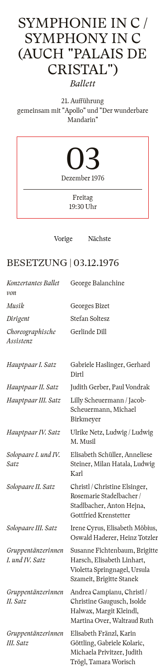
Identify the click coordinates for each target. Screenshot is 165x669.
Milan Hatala (112, 464)
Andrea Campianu (95, 592)
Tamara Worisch (112, 661)
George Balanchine (97, 283)
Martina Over (89, 620)
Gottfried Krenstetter (100, 515)
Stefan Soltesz (90, 318)
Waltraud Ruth (133, 620)
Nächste (101, 238)
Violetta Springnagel (99, 569)
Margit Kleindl (116, 611)
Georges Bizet (90, 305)
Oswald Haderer (93, 537)
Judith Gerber (89, 387)
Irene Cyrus (86, 528)
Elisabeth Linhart (118, 560)
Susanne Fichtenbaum (101, 550)
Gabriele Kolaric (120, 643)
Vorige (62, 238)
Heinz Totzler (139, 537)
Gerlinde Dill (88, 331)
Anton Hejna (125, 505)
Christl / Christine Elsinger (108, 486)
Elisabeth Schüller (95, 454)
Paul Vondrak (131, 387)
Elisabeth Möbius (130, 528)
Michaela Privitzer (96, 652)
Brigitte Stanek (117, 579)
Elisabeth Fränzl (93, 633)
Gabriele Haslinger (96, 364)
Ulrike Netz (86, 432)
